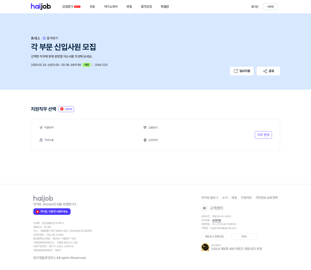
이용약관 (246, 198)
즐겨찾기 (50, 38)
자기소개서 (111, 7)
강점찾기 (71, 7)
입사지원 (241, 71)
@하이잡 (216, 220)
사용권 (270, 6)
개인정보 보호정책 (266, 198)
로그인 (254, 6)
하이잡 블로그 (209, 198)
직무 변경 (263, 135)
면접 (129, 7)
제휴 (234, 198)
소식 (224, 198)
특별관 (165, 7)
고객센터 (212, 208)
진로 (92, 7)
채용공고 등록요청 (214, 236)
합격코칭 (146, 7)
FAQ (244, 236)
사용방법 (66, 108)
